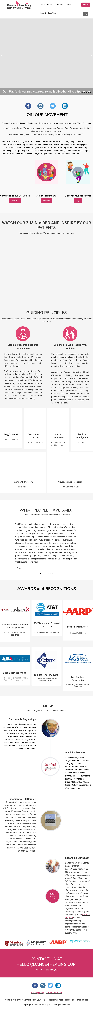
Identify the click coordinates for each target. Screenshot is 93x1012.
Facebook (46, 201)
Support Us (15, 201)
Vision (42, 4)
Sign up (86, 5)
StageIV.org (52, 13)
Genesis (68, 4)
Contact (43, 13)
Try (86, 14)
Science (50, 4)
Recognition (59, 4)
